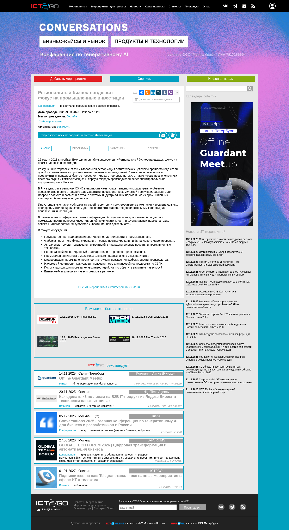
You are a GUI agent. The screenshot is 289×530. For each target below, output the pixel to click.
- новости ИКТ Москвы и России (145, 523)
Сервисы (144, 78)
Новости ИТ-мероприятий (205, 231)
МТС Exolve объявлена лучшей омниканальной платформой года (210, 391)
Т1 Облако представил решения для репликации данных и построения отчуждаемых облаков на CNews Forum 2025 (218, 369)
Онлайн (72, 116)
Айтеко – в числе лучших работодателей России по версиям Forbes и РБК (216, 326)
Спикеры (175, 6)
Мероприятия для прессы (108, 6)
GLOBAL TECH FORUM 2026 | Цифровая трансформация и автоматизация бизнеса (112, 447)
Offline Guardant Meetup (81, 378)
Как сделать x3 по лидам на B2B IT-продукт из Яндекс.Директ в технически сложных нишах (117, 399)
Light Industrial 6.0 (85, 316)
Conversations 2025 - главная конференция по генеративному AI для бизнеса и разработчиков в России (118, 423)
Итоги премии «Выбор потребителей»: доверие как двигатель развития (214, 253)
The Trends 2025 (156, 337)
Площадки (191, 6)
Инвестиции (67, 105)
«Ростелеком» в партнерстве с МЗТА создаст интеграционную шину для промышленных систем (218, 273)
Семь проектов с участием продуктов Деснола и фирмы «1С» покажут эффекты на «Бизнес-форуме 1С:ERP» (219, 242)
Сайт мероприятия (50, 121)
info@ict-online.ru (52, 509)
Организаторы (155, 6)
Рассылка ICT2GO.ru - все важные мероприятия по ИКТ (154, 501)
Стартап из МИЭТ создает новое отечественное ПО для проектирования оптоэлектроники (219, 381)
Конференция (46, 105)
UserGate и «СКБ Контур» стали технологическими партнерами (211, 293)
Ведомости (63, 126)
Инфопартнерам (220, 78)
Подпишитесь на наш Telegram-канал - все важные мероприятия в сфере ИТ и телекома (120, 478)
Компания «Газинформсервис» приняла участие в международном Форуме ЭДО (215, 358)
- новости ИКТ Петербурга (202, 523)
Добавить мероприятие (68, 78)
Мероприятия (78, 6)
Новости (135, 6)
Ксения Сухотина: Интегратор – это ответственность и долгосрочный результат (213, 263)
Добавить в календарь (156, 99)
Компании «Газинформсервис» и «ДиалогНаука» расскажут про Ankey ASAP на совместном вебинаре (212, 304)
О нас (206, 6)
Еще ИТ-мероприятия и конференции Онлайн (109, 287)
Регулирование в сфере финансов (97, 105)
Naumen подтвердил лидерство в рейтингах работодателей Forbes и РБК (218, 283)
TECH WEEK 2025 (157, 316)
